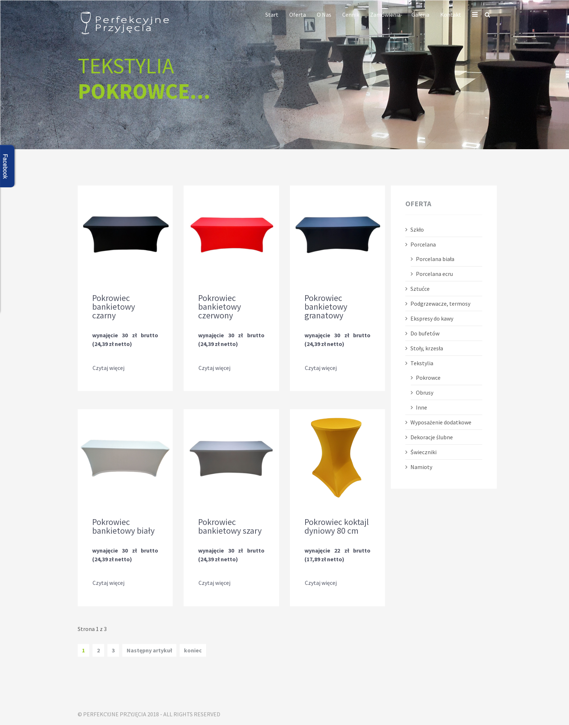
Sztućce (420, 288)
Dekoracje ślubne (431, 437)
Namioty (421, 467)
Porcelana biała (435, 258)
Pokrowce (428, 377)
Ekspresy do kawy (431, 318)
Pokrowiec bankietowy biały (123, 526)
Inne (421, 407)
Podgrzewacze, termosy (440, 303)
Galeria (420, 14)
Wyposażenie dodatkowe (440, 422)
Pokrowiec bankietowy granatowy (325, 307)
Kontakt (450, 14)
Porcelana (423, 244)
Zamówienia (385, 14)
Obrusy (424, 392)
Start (271, 14)
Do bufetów (424, 333)
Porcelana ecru (434, 273)
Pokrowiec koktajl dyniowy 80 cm (336, 526)
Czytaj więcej (108, 368)
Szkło (417, 229)
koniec (193, 649)
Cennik (350, 14)
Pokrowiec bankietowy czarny (113, 307)
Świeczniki (423, 452)
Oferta (297, 14)
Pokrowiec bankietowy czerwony (219, 307)
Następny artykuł (149, 649)
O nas (324, 14)
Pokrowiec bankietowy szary (230, 526)
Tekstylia (421, 363)
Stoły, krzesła (426, 348)
